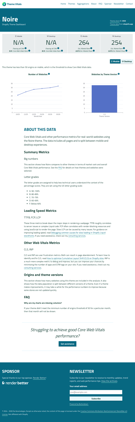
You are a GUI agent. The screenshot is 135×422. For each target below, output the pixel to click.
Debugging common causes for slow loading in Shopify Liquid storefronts (64, 234)
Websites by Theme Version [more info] (104, 74)
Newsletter (119, 3)
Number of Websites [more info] (37, 74)
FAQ (100, 3)
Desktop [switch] (127, 61)
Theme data (114, 24)
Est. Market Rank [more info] (84, 48)
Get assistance (67, 343)
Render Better (39, 377)
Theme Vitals (11, 4)
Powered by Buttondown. (79, 404)
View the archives (109, 381)
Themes (71, 3)
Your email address (78, 386)
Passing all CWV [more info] (18, 48)
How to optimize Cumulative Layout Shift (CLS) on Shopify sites (75, 258)
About (94, 3)
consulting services (76, 235)
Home (63, 3)
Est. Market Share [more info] (84, 51)
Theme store (114, 20)
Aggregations (83, 3)
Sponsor (108, 3)
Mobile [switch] (115, 61)
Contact (129, 3)
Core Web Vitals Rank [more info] (18, 51)
